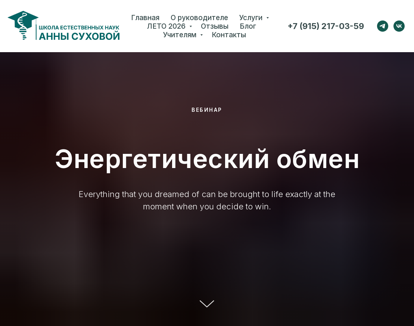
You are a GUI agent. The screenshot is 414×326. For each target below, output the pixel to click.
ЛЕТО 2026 (167, 26)
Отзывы (214, 26)
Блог (248, 26)
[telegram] (382, 26)
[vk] (399, 26)
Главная (145, 17)
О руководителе (199, 17)
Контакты (229, 35)
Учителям (180, 35)
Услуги (251, 17)
